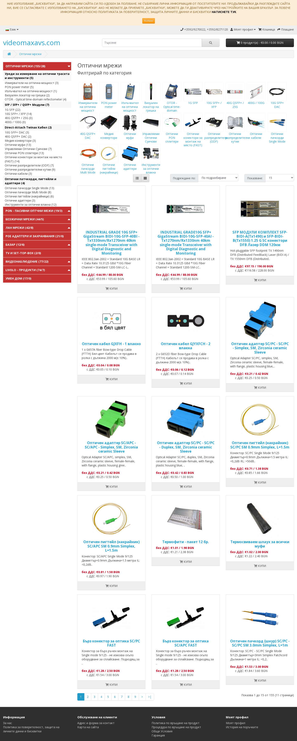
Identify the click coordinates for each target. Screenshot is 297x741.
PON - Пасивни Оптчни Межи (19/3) (34, 211)
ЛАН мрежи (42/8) (19, 228)
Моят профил (235, 723)
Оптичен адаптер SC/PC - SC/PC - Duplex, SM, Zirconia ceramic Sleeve (185, 447)
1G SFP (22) (12, 110)
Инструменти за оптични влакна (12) (31, 204)
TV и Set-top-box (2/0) (23, 253)
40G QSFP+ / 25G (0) (19, 118)
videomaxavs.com (31, 42)
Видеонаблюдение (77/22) (27, 261)
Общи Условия (162, 731)
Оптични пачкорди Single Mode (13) (29, 188)
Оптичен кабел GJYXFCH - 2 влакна (185, 345)
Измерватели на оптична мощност (87, 100)
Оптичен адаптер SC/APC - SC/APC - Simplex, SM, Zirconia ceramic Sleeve (111, 447)
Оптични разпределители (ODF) (215, 131)
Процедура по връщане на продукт (176, 727)
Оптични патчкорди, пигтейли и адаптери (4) (30, 181)
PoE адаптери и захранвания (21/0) (35, 236)
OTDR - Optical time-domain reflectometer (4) (35, 99)
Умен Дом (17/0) (18, 278)
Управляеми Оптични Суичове (150, 131)
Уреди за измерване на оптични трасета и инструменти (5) (37, 76)
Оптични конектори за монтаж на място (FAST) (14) (33, 159)
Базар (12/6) (15, 245)
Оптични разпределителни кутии (237, 131)
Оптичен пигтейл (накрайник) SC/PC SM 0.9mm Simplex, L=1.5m (259, 444)
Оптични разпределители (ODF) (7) (29, 165)
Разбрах (148, 20)
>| (149, 697)
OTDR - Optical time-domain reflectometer (172, 102)
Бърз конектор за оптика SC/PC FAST (111, 643)
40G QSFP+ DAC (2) (18, 136)
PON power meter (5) (19, 87)
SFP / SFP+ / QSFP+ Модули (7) (27, 105)
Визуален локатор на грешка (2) (27, 95)
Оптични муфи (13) (18, 145)
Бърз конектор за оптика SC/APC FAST (186, 643)
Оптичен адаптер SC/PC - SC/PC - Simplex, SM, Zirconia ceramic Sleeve (260, 348)
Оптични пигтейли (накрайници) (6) (29, 196)
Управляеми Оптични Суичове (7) (28, 149)
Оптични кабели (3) (18, 174)
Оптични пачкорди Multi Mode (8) (28, 192)
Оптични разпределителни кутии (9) (30, 169)
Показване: (255, 178)
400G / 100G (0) (15, 122)
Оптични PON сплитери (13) (24, 153)
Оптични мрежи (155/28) (25, 66)
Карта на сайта (88, 727)
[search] (152, 43)
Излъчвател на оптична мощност (129, 100)
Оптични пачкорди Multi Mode (87, 162)
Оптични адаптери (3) (20, 200)
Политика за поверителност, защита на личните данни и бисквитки (31, 729)
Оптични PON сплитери (172, 131)
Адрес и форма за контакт (95, 723)
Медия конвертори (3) (20, 141)
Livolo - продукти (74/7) (25, 270)
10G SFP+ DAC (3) (17, 132)
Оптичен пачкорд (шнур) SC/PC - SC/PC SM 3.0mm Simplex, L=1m (260, 643)
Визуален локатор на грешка (150, 100)
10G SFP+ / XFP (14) (18, 114)
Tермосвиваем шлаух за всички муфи (259, 543)
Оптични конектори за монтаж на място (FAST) (193, 133)
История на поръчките (242, 727)
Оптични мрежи (30, 54)
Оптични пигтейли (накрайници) (108, 162)
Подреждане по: (184, 178)
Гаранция (158, 735)
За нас (7, 723)
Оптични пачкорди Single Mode (277, 131)
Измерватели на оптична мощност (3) (32, 83)
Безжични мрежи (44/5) (25, 219)
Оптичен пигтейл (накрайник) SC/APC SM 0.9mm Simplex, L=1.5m (111, 546)
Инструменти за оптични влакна (150, 162)
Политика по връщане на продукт (175, 723)
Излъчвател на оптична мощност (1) (31, 91)
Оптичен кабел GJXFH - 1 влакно (111, 343)
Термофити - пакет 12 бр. (185, 541)
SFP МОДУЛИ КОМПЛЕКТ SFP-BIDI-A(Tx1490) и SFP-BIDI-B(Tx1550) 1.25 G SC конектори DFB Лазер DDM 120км (259, 238)
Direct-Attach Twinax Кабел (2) (28, 127)
